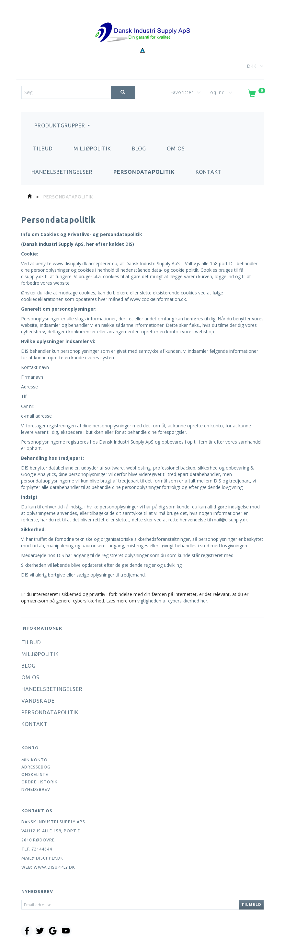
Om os (176, 148)
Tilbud (43, 148)
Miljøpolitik (92, 148)
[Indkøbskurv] (256, 94)
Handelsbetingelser (62, 172)
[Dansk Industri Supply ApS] (142, 22)
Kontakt (209, 172)
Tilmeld (251, 904)
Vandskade (38, 701)
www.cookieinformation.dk (158, 299)
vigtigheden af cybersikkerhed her (172, 601)
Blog (139, 148)
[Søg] (123, 92)
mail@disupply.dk (230, 520)
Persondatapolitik (144, 172)
